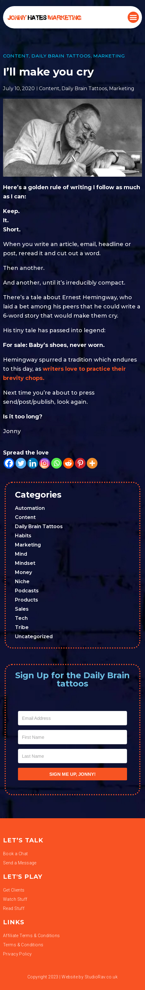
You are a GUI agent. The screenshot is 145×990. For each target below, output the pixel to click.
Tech (21, 618)
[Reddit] (68, 463)
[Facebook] (9, 463)
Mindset (25, 563)
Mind (21, 554)
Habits (23, 536)
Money (23, 572)
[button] (133, 17)
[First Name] (72, 737)
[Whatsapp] (56, 463)
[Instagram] (44, 463)
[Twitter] (21, 463)
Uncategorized (34, 636)
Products (26, 600)
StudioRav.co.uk (101, 976)
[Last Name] (72, 756)
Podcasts (27, 591)
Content (16, 56)
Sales (22, 609)
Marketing (109, 56)
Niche (22, 581)
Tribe (22, 627)
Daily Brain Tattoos (60, 56)
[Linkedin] (32, 463)
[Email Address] (72, 718)
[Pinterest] (80, 463)
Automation (30, 508)
